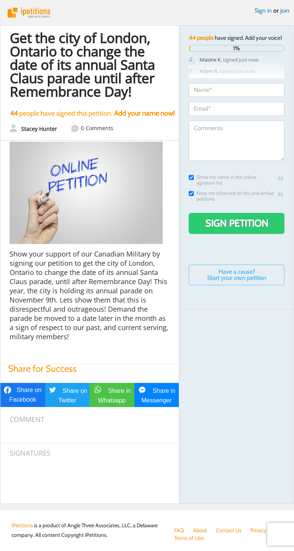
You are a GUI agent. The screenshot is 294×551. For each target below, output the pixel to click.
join (284, 10)
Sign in (263, 10)
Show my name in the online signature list (222, 180)
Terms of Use (189, 538)
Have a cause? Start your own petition (236, 274)
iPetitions (147, 13)
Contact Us (229, 530)
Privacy (258, 530)
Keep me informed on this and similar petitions (231, 196)
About (200, 530)
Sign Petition (236, 223)
